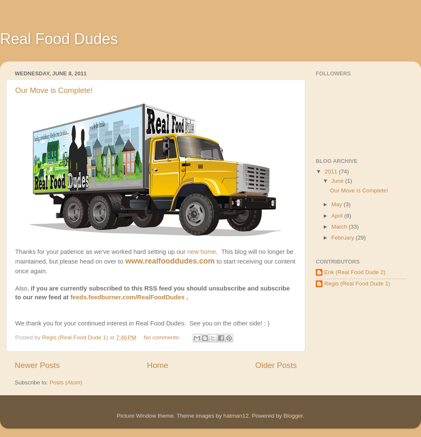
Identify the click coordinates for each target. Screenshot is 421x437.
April (337, 216)
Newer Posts (37, 365)
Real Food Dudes (59, 39)
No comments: (163, 337)
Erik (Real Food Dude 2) (355, 272)
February (343, 237)
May (337, 204)
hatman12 (236, 416)
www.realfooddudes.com (170, 261)
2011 (332, 171)
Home (157, 365)
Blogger (293, 416)
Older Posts (276, 365)
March (340, 227)
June (338, 181)
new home (201, 251)
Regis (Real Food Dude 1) (357, 283)
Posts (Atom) (66, 382)
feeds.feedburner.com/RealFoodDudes (127, 297)
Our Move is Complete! (54, 90)
